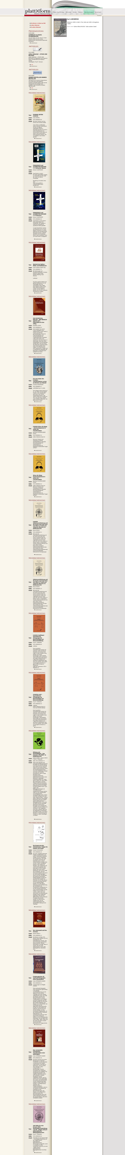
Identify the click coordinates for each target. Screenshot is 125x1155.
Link (32, 64)
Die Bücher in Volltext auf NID (37, 23)
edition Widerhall (34, 25)
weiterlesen (33, 43)
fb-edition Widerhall (35, 27)
